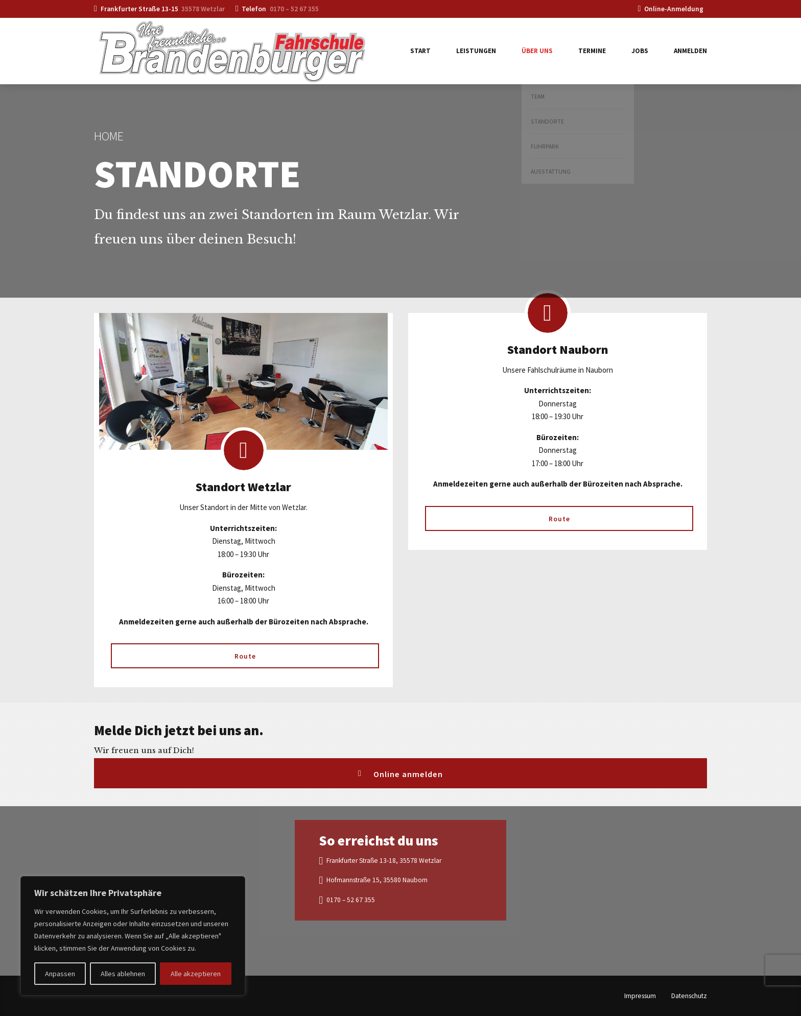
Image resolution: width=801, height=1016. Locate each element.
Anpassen (60, 973)
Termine (592, 50)
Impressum (640, 995)
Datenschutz (689, 995)
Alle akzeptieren (196, 973)
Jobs (639, 50)
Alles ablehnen (123, 973)
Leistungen (476, 50)
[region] (132, 936)
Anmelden (690, 50)
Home (109, 136)
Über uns (537, 50)
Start (420, 50)
